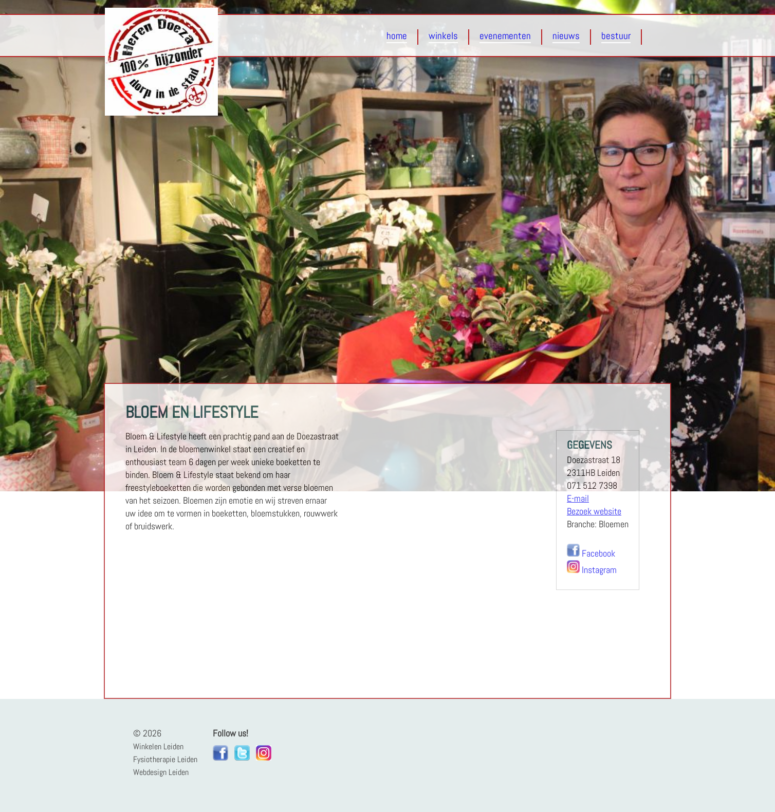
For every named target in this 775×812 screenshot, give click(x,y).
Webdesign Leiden (161, 772)
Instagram (599, 570)
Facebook (598, 553)
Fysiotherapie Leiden (165, 759)
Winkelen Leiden (158, 746)
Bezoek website (594, 511)
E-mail (578, 498)
